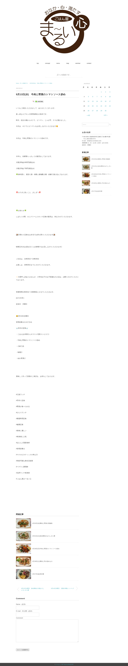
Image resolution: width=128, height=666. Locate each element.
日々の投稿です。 (64, 75)
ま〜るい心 (58, 664)
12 (88, 101)
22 (101, 106)
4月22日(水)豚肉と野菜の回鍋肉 (42, 523)
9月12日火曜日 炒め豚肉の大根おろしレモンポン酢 (32, 589)
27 (93, 110)
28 (97, 110)
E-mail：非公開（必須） (24, 611)
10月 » (106, 115)
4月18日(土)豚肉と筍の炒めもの (42, 561)
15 (101, 101)
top (38, 63)
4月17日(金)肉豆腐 (38, 574)
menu (58, 63)
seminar (77, 63)
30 (105, 110)
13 (93, 101)
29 (101, 110)
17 (110, 101)
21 (97, 106)
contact (89, 63)
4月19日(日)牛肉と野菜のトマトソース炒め (45, 548)
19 (88, 106)
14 (97, 101)
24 (110, 106)
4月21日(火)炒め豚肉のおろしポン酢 (43, 536)
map (67, 63)
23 (105, 106)
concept (47, 63)
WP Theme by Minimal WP (68, 664)
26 (88, 110)
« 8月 (88, 115)
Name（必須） (21, 604)
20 (93, 106)
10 (110, 96)
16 (105, 101)
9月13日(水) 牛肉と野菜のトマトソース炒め (41, 83)
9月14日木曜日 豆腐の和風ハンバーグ (62, 588)
